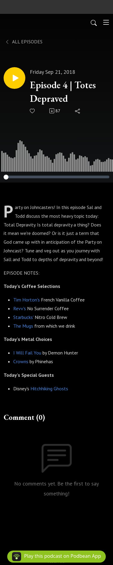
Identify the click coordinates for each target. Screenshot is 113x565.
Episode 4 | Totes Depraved (63, 92)
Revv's (19, 308)
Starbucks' (23, 317)
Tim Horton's (26, 300)
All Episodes (23, 42)
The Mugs (23, 326)
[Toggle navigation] (106, 22)
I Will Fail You (27, 353)
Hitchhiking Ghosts (49, 389)
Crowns (20, 361)
